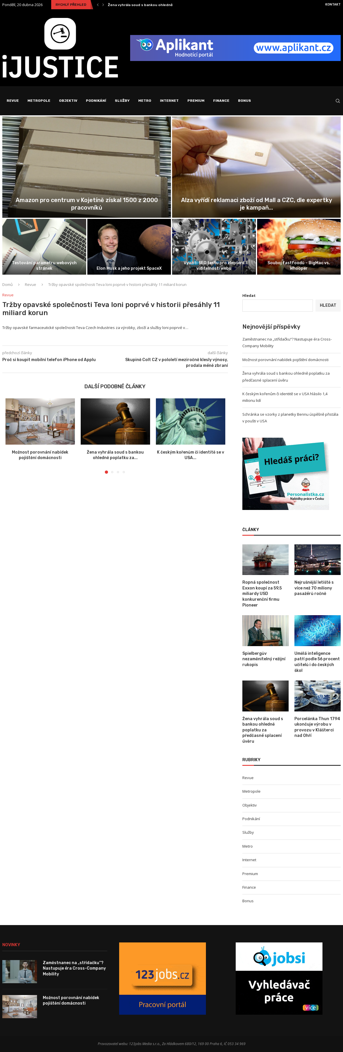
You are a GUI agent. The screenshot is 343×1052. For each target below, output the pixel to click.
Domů (7, 284)
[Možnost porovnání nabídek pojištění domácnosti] (256, 167)
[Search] (338, 101)
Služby (122, 101)
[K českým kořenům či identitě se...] (129, 247)
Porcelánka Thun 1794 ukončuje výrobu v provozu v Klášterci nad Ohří (317, 727)
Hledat (249, 295)
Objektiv (68, 101)
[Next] (103, 4)
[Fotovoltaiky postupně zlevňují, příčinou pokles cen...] (299, 247)
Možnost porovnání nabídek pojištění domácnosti (256, 207)
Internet (169, 101)
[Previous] (97, 4)
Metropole (38, 101)
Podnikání (96, 101)
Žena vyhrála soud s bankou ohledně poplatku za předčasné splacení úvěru (44, 263)
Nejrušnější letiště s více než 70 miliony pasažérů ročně (314, 588)
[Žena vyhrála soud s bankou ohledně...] (44, 247)
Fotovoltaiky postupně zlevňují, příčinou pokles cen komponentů (299, 265)
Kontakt (333, 4)
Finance (221, 101)
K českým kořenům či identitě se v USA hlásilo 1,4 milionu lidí (129, 265)
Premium (195, 101)
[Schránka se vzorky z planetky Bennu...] (214, 247)
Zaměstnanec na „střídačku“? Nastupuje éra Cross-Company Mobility (169, 5)
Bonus (244, 101)
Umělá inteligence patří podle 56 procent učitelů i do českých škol (317, 662)
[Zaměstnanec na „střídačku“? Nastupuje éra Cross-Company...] (86, 167)
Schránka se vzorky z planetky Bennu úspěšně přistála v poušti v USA (214, 263)
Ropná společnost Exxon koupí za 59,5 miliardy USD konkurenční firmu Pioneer (262, 593)
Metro (144, 101)
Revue (13, 101)
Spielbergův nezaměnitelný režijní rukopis (263, 659)
